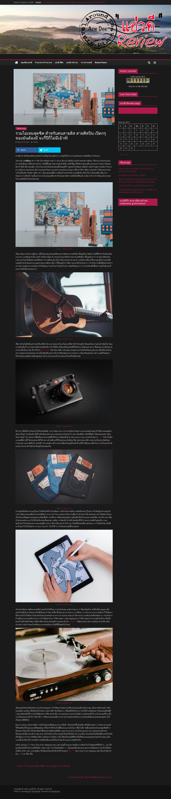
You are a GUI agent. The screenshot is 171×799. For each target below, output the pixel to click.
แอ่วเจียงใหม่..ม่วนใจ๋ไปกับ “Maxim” (132, 175)
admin (35, 142)
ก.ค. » (126, 154)
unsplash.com (66, 249)
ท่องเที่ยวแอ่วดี (26, 62)
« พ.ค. (120, 154)
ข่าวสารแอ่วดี (86, 62)
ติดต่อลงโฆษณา (101, 62)
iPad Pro (73, 621)
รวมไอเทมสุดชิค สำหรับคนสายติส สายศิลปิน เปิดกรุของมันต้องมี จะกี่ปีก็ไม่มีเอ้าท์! (73, 2)
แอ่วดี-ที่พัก (59, 62)
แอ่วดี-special (72, 62)
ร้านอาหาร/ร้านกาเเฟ (43, 62)
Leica (100, 437)
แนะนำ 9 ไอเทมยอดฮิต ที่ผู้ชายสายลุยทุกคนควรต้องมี (42, 765)
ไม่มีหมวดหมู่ (21, 128)
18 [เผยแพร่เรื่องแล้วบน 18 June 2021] (143, 139)
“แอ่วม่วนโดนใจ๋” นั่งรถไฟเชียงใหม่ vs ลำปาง (91, 777)
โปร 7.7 (71, 751)
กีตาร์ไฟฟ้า (45, 350)
